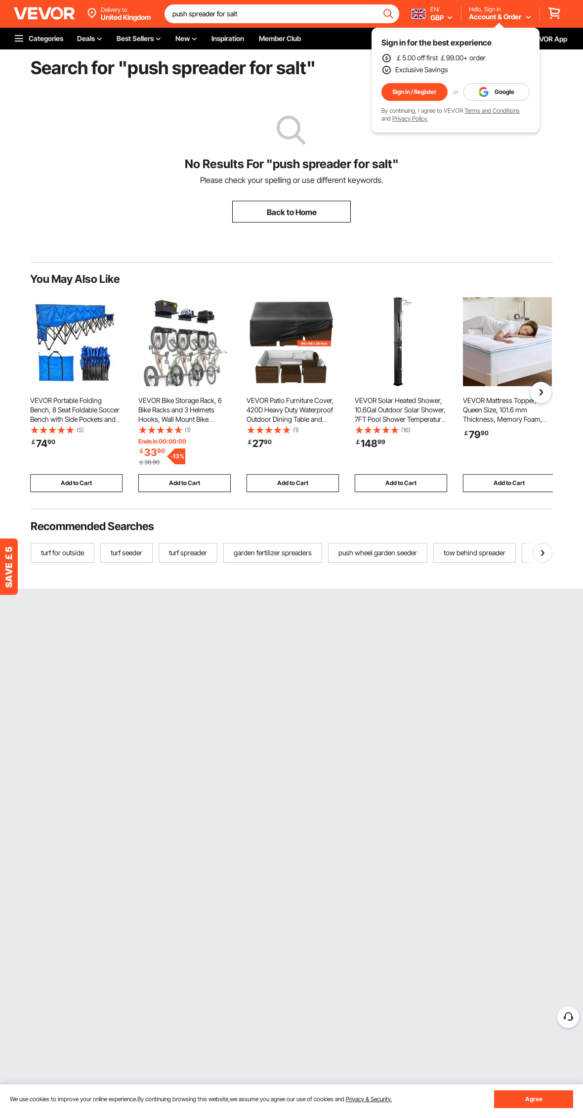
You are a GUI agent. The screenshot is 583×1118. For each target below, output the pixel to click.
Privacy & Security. (369, 1099)
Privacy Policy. (410, 118)
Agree (533, 1099)
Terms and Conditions (492, 110)
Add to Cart (76, 483)
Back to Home (292, 212)
